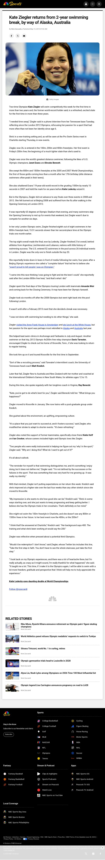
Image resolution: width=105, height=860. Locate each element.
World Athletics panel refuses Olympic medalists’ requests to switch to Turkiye (58, 636)
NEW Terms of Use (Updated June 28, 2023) (81, 837)
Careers (22, 837)
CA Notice (17, 839)
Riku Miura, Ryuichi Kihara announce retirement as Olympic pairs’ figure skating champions (59, 625)
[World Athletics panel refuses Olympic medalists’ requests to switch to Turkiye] (12, 639)
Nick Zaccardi (16, 29)
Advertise (15, 837)
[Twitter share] (17, 35)
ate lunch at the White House (77, 324)
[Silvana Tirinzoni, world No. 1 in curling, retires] (12, 651)
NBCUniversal (16, 843)
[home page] (12, 4)
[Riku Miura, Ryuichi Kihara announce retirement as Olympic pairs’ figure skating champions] (12, 627)
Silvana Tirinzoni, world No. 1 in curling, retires (43, 648)
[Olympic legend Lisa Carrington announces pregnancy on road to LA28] (12, 688)
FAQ (42, 837)
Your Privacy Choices (34, 839)
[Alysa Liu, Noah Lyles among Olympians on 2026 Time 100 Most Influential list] (12, 675)
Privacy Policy (8, 839)
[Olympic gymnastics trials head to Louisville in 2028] (12, 663)
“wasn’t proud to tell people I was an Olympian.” (31, 267)
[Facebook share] (11, 35)
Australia (78, 328)
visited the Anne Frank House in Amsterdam (37, 324)
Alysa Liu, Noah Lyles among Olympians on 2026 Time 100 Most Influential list (58, 673)
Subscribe (8, 734)
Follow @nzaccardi (18, 589)
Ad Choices (7, 837)
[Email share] (24, 35)
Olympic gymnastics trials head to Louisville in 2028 (46, 660)
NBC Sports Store (51, 837)
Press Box (61, 837)
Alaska (66, 328)
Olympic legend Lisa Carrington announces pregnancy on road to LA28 (54, 685)
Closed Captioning (33, 837)
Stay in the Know (9, 724)
